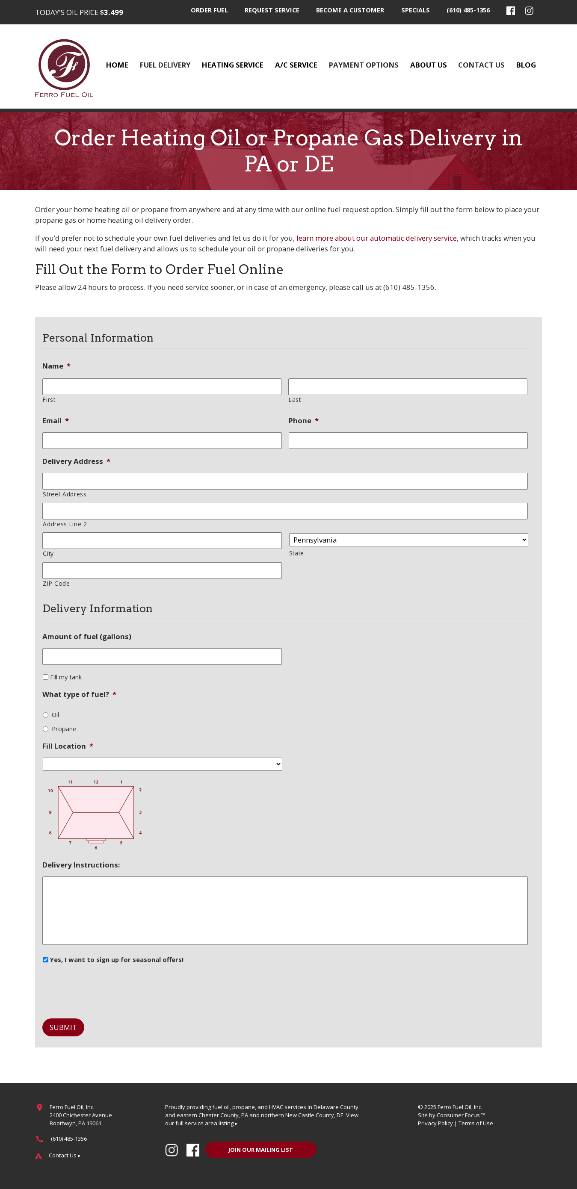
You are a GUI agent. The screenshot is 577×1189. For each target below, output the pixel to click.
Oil (55, 714)
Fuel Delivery (165, 65)
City (48, 553)
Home (117, 65)
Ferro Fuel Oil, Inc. (460, 1107)
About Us (428, 65)
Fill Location (67, 746)
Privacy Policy (435, 1123)
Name (56, 366)
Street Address (64, 494)
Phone (304, 420)
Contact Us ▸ (65, 1155)
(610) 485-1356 (468, 10)
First (49, 399)
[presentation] (107, 988)
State (296, 553)
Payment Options (364, 65)
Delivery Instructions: (81, 865)
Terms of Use (476, 1123)
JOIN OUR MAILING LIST (260, 1150)
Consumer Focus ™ (461, 1115)
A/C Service (296, 65)
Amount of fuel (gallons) (86, 636)
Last (295, 399)
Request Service (272, 10)
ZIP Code (56, 583)
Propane (64, 728)
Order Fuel (209, 10)
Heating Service (232, 65)
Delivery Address (76, 461)
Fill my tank (66, 677)
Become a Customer (350, 10)
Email (55, 420)
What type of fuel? (79, 694)
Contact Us (481, 65)
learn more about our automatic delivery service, (377, 238)
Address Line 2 (65, 524)
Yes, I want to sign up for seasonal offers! (116, 959)
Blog (526, 65)
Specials (415, 10)
